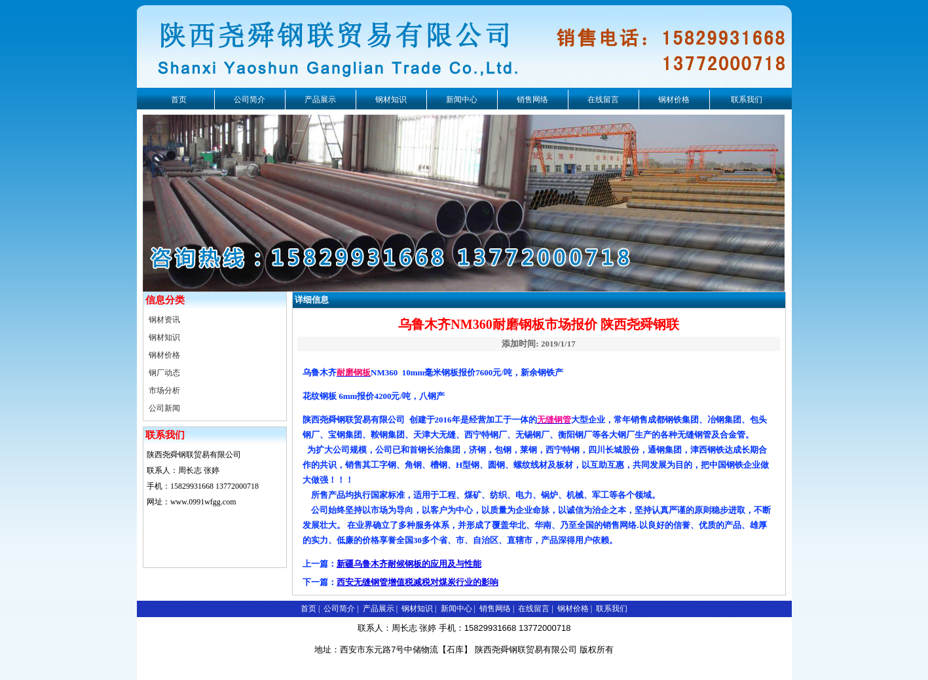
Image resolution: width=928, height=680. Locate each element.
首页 (179, 99)
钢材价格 (674, 99)
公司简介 (249, 99)
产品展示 (320, 99)
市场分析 (164, 390)
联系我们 (746, 99)
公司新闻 (164, 408)
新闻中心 (461, 99)
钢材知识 (391, 99)
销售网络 (532, 99)
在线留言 (603, 99)
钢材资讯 (164, 319)
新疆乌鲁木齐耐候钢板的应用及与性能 (409, 564)
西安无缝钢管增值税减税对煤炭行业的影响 (417, 582)
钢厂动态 (164, 372)
